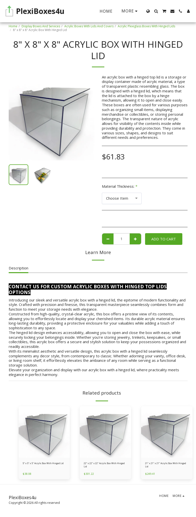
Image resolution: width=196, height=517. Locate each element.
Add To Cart (163, 238)
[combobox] (122, 198)
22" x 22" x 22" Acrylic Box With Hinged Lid (105, 466)
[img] (44, 432)
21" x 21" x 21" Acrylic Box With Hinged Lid (166, 466)
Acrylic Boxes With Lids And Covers (89, 26)
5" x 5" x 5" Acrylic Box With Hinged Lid (42, 466)
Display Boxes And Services (41, 26)
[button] (156, 11)
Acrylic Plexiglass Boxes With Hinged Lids (146, 26)
